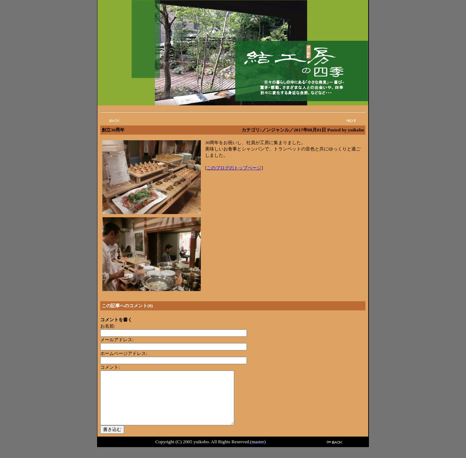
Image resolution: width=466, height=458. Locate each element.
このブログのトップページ (233, 167)
